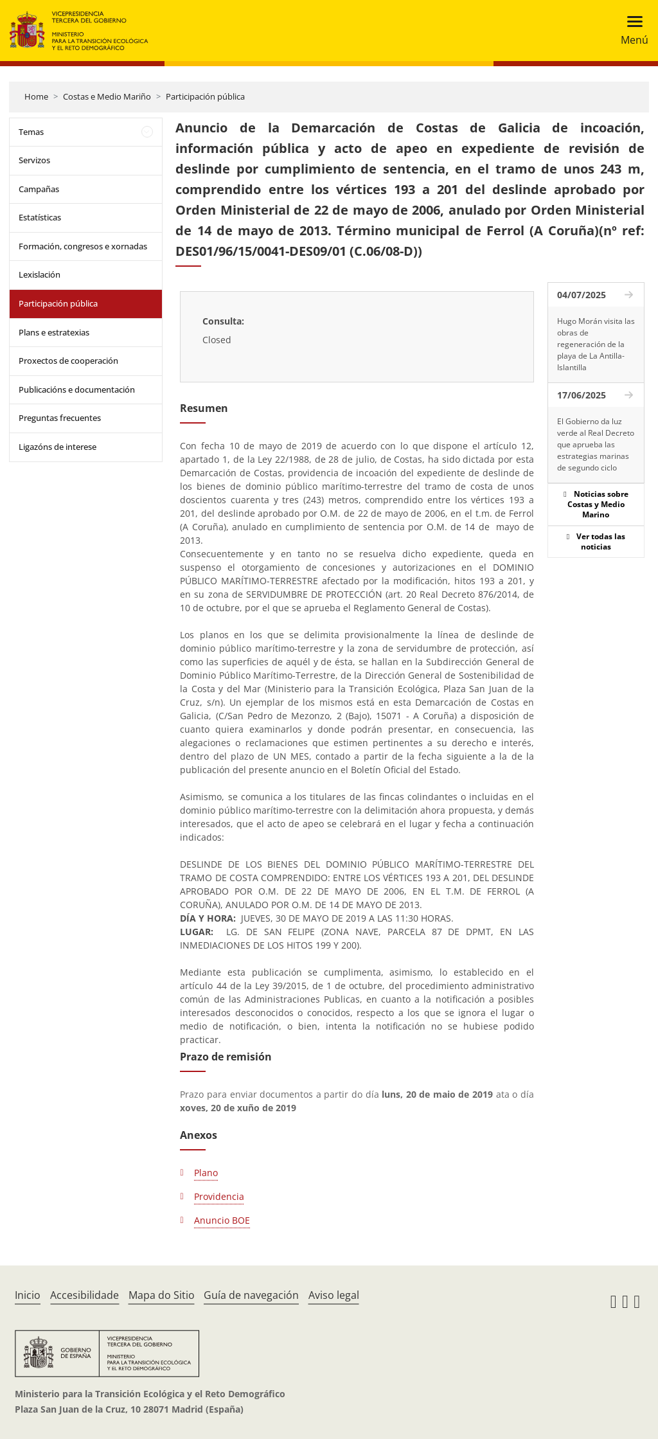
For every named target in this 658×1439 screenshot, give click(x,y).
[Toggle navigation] (630, 30)
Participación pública (205, 96)
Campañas (39, 189)
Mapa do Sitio (162, 1295)
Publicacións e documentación (77, 389)
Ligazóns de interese (57, 446)
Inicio (27, 1295)
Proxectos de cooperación (68, 360)
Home (36, 96)
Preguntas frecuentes (60, 418)
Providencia (219, 1196)
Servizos (34, 160)
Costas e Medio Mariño (107, 96)
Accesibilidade (84, 1295)
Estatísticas (40, 217)
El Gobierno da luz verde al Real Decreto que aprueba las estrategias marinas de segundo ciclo (595, 444)
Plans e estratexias (54, 332)
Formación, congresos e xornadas (83, 246)
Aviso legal (333, 1295)
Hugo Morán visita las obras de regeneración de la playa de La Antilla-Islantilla (596, 344)
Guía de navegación (251, 1295)
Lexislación (39, 274)
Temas (31, 132)
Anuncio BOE (222, 1220)
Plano (206, 1172)
